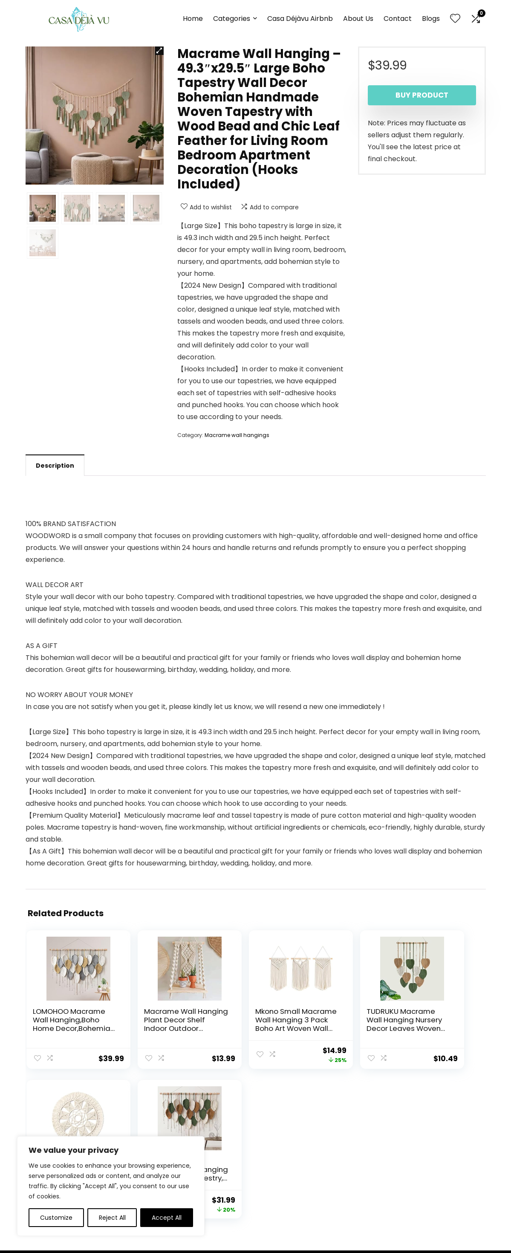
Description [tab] (55, 465)
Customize (56, 1217)
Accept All (167, 1217)
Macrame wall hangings (237, 435)
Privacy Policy (278, 1144)
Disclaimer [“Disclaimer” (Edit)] (273, 1167)
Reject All (112, 1217)
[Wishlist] (455, 19)
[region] (111, 1186)
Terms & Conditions (288, 1156)
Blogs (431, 18)
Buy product (422, 95)
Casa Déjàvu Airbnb (300, 18)
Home (193, 18)
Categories (231, 18)
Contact (398, 18)
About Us (358, 18)
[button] (159, 50)
